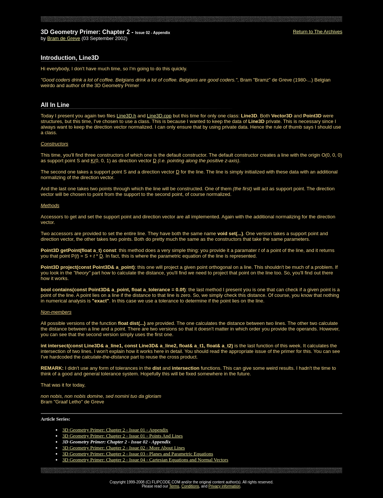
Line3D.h (126, 116)
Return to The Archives (317, 31)
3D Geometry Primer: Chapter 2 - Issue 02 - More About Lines (123, 448)
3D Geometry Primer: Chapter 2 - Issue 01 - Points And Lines (122, 436)
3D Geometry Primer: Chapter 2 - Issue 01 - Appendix (115, 430)
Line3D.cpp (159, 116)
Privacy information (224, 486)
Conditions (190, 486)
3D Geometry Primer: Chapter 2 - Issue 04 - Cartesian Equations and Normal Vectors (145, 459)
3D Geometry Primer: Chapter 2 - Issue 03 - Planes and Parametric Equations (137, 453)
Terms (174, 486)
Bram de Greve (63, 38)
